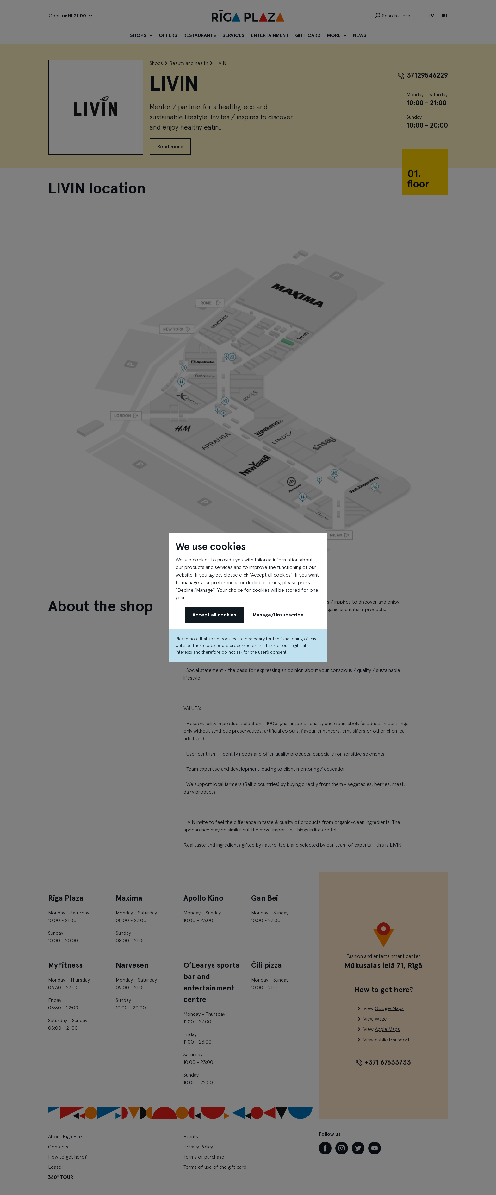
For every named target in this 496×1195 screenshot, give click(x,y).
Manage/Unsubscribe (278, 614)
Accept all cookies (214, 614)
